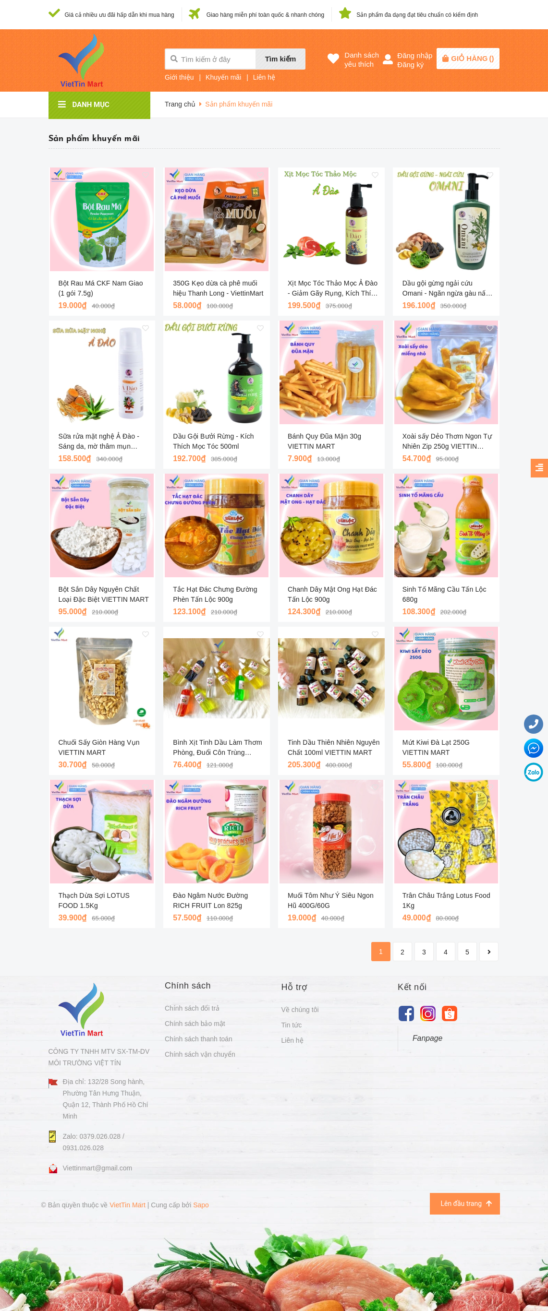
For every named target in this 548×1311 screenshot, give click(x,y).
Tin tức (291, 1025)
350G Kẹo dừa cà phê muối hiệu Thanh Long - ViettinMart (218, 288)
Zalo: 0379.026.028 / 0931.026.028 (93, 1142)
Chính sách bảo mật (195, 1023)
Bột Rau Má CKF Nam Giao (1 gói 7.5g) (101, 288)
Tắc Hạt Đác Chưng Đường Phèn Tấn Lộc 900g (215, 594)
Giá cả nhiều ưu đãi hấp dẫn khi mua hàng (119, 15)
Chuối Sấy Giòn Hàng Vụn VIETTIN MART (99, 747)
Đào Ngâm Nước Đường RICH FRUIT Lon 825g (210, 900)
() (472, 58)
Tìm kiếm (280, 59)
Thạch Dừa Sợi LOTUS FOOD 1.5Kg (94, 900)
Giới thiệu (179, 77)
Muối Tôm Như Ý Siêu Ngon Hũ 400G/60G (331, 900)
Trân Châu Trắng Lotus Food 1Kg (446, 900)
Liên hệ (264, 77)
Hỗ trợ (294, 987)
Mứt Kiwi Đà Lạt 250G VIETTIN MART (436, 747)
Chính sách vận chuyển (200, 1054)
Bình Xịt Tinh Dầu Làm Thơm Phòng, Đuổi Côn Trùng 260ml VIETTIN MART (217, 748)
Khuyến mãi (223, 77)
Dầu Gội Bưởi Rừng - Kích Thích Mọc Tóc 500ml (213, 441)
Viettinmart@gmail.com (98, 1168)
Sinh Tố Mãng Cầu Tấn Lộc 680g (444, 594)
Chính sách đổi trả (192, 1008)
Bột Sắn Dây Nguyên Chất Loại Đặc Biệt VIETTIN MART (104, 594)
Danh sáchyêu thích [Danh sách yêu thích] (361, 59)
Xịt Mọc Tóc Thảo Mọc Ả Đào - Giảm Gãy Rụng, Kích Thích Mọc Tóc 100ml (333, 288)
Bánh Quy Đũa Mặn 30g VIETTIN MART (324, 441)
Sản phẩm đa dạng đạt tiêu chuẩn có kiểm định (417, 15)
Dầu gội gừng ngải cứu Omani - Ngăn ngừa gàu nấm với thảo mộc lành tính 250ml (446, 288)
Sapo (201, 1205)
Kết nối (412, 987)
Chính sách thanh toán (198, 1039)
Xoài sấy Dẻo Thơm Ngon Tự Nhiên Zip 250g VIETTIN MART (447, 442)
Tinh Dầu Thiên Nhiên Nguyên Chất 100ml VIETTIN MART (334, 747)
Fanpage (427, 1038)
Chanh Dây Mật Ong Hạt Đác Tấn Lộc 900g (332, 594)
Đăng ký (410, 64)
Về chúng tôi (300, 1009)
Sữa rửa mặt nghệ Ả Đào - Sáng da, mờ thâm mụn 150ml (99, 442)
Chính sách (188, 985)
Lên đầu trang (465, 1204)
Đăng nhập (414, 55)
